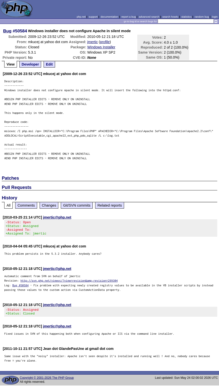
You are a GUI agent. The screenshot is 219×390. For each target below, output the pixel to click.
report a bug (128, 16)
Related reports (109, 205)
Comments (26, 205)
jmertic (92, 42)
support (93, 16)
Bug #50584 (20, 288)
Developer (30, 64)
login (215, 16)
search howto (170, 16)
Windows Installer (101, 47)
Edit (49, 64)
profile (105, 42)
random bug (202, 16)
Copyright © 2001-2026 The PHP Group (47, 382)
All (8, 205)
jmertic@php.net (57, 217)
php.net (81, 16)
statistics (186, 16)
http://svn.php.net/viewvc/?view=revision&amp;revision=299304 (69, 283)
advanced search (149, 16)
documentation (109, 16)
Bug (7, 30)
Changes (49, 205)
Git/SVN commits (76, 205)
